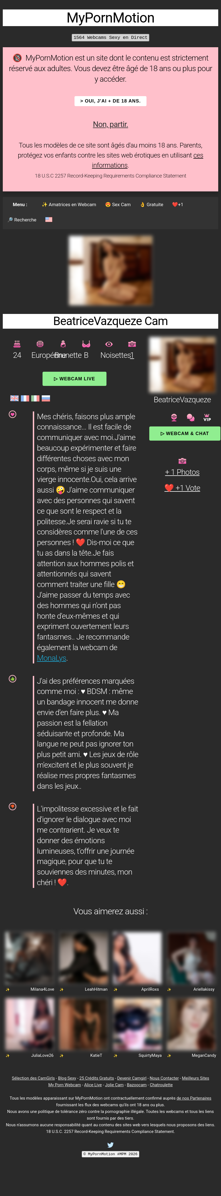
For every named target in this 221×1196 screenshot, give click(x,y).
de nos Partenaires (194, 1098)
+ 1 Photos (182, 472)
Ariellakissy (204, 989)
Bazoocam (136, 1084)
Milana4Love (42, 989)
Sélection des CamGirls (33, 1078)
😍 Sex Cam (118, 204)
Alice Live (93, 1084)
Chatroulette (161, 1084)
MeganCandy (204, 1055)
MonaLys (51, 658)
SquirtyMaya (150, 1055)
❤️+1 (177, 204)
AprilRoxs (150, 989)
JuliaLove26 (42, 1055)
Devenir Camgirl (131, 1078)
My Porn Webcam (64, 1084)
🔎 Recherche (21, 220)
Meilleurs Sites (195, 1078)
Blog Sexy (67, 1078)
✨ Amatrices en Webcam (69, 204)
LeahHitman (96, 989)
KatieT (96, 1055)
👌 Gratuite (151, 204)
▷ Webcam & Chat (185, 433)
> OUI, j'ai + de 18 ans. (110, 101)
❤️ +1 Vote (182, 488)
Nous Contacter (164, 1078)
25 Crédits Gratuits (97, 1078)
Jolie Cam (114, 1084)
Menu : (20, 204)
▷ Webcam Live (74, 378)
